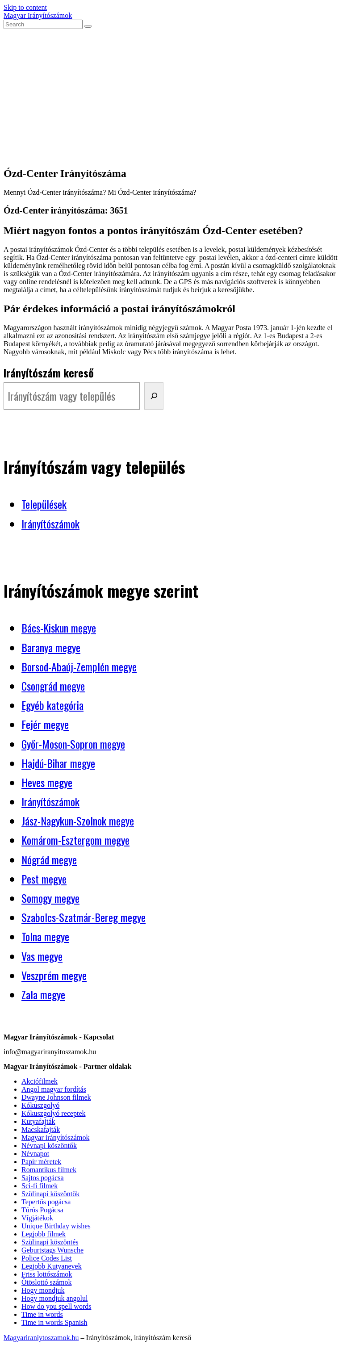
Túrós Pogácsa (42, 1210)
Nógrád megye (49, 859)
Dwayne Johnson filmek (56, 1097)
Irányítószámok (50, 523)
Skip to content (25, 7)
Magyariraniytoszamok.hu (41, 1337)
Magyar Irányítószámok (38, 15)
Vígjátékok (37, 1218)
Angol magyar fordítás (53, 1089)
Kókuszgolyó (40, 1105)
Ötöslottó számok (46, 1282)
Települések (44, 504)
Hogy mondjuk (42, 1290)
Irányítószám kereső (49, 372)
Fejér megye (45, 724)
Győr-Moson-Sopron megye (73, 744)
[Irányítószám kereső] (153, 396)
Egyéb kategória (52, 705)
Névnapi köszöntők (49, 1145)
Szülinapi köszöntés (50, 1242)
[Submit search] (88, 26)
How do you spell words (56, 1306)
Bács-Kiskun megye (58, 628)
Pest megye (44, 879)
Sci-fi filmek (39, 1186)
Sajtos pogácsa (42, 1177)
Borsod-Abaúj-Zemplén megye (79, 666)
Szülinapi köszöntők (50, 1194)
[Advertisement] (171, 96)
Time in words (42, 1314)
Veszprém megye (54, 975)
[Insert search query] (43, 24)
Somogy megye (50, 898)
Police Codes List (46, 1258)
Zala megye (43, 994)
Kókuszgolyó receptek (53, 1113)
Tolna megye (45, 936)
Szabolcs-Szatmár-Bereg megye (83, 917)
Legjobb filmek (43, 1234)
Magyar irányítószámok (55, 1137)
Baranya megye (50, 647)
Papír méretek (41, 1161)
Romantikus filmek (48, 1169)
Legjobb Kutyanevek (51, 1266)
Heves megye (46, 782)
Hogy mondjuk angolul (54, 1298)
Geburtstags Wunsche (52, 1250)
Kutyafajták (38, 1121)
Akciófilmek (39, 1081)
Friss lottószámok (46, 1274)
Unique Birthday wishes (56, 1226)
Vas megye (42, 956)
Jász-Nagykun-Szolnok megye (77, 821)
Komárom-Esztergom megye (75, 840)
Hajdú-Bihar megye (58, 763)
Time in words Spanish (54, 1322)
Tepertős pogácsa (46, 1202)
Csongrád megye (53, 686)
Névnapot (35, 1153)
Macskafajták (40, 1129)
